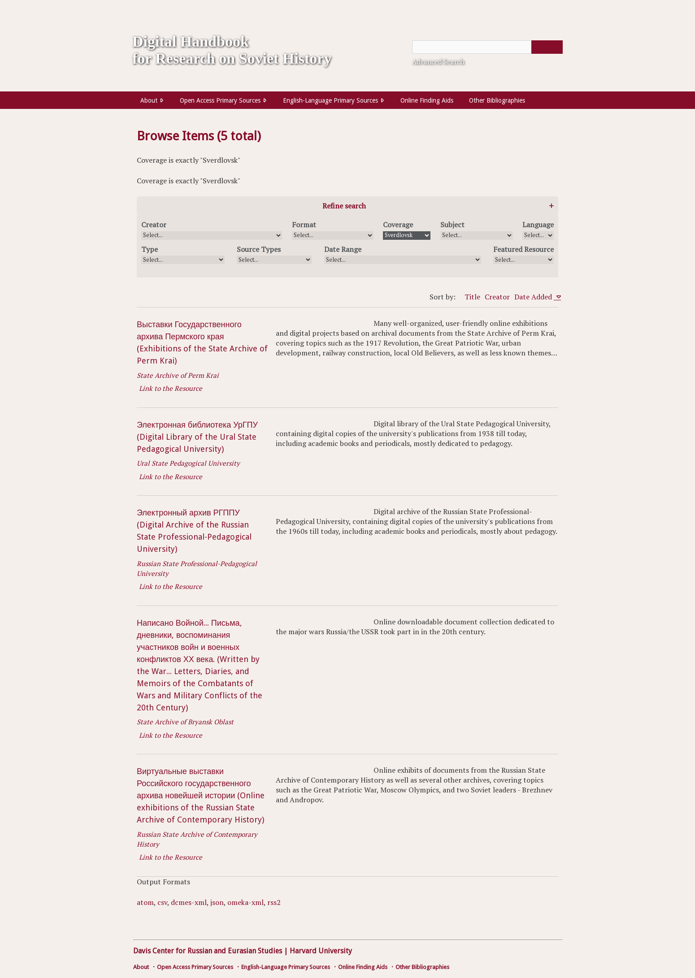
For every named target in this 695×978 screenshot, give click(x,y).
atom (145, 902)
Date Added (534, 297)
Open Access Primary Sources (220, 100)
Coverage (398, 224)
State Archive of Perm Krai (178, 375)
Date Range (342, 249)
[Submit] (547, 47)
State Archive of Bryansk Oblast (185, 721)
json (217, 902)
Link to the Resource (170, 388)
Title (472, 297)
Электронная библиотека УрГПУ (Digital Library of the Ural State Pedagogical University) (197, 437)
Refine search (344, 206)
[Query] (487, 47)
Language (538, 224)
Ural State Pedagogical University (188, 463)
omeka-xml (245, 902)
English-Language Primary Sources (330, 100)
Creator (153, 224)
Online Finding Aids (426, 100)
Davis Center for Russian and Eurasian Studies (207, 951)
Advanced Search (438, 61)
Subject (452, 224)
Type (149, 249)
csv (162, 902)
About (148, 100)
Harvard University (321, 951)
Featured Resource (523, 249)
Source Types (259, 249)
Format (304, 224)
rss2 (274, 902)
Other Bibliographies (497, 100)
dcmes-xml (189, 902)
